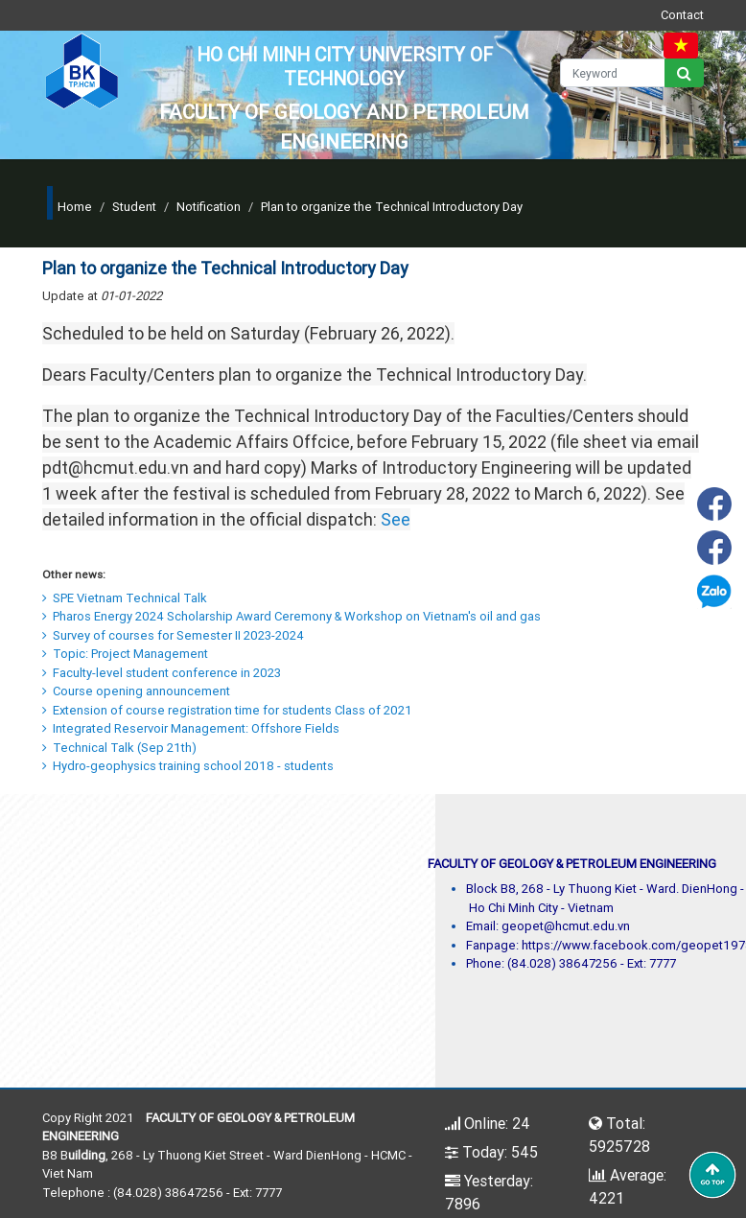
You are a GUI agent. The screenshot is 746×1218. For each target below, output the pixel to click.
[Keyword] (612, 73)
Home (75, 207)
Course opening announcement (136, 691)
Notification (208, 207)
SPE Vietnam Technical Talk (124, 598)
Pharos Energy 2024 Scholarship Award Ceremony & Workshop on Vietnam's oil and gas (291, 616)
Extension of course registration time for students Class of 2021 (227, 710)
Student (134, 207)
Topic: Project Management (125, 653)
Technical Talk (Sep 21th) (119, 747)
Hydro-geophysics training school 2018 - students (188, 766)
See (395, 519)
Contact (682, 15)
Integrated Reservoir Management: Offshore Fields (190, 728)
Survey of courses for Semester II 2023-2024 (173, 635)
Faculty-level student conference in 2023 (161, 673)
